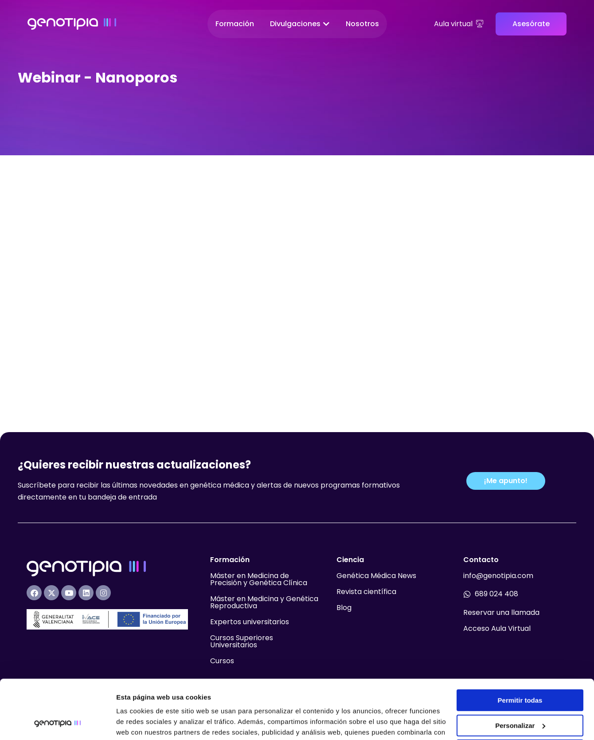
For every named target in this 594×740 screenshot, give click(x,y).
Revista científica (366, 569)
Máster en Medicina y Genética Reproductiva (264, 580)
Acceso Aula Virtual (497, 606)
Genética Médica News (376, 553)
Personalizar (520, 669)
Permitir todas (520, 645)
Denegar (520, 695)
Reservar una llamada (501, 590)
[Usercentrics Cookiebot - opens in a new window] (57, 722)
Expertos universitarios (249, 599)
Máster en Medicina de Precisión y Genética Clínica (258, 557)
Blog (344, 585)
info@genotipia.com (498, 553)
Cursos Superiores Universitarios (241, 619)
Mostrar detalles (142, 722)
